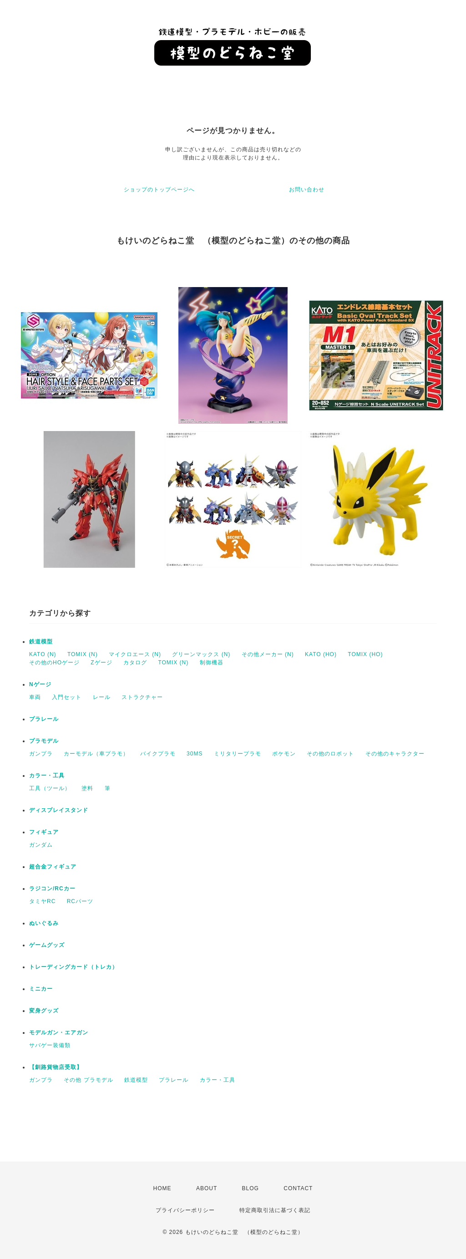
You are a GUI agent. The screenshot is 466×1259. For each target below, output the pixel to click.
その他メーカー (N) (268, 654)
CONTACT (298, 1188)
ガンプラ (41, 753)
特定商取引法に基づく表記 (274, 1210)
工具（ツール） (50, 788)
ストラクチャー (142, 697)
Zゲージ (101, 662)
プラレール (44, 719)
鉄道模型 (41, 641)
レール (102, 697)
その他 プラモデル (88, 1080)
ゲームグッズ (47, 945)
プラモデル (44, 741)
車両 (35, 697)
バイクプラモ (158, 753)
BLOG (250, 1188)
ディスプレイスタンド (58, 810)
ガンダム (41, 845)
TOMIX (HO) (365, 654)
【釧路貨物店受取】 (55, 1067)
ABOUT (206, 1188)
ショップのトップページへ (159, 189)
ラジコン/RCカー (52, 888)
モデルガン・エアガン (58, 1032)
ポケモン (284, 753)
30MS (195, 753)
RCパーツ (80, 901)
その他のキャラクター (395, 753)
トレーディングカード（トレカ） (73, 967)
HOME (162, 1188)
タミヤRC (42, 901)
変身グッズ (44, 1010)
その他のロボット (330, 753)
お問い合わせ (306, 189)
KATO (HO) (321, 654)
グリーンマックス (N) (201, 654)
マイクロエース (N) (135, 654)
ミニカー (41, 989)
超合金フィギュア (52, 866)
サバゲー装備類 (50, 1045)
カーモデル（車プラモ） (96, 753)
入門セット (66, 697)
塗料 (87, 788)
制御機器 (211, 662)
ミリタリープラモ (237, 753)
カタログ (135, 662)
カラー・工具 (47, 775)
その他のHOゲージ (54, 662)
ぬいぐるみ (44, 923)
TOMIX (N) (82, 654)
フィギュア (44, 832)
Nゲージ (40, 684)
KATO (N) (42, 654)
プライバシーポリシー (185, 1210)
